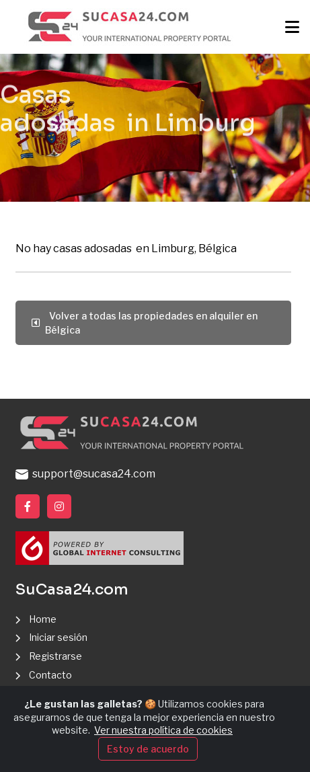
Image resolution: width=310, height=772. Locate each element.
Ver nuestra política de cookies (163, 730)
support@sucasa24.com (85, 473)
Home (42, 619)
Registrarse (55, 656)
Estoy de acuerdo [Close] (148, 749)
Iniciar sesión (58, 637)
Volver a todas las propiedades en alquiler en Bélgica (145, 323)
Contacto (50, 675)
